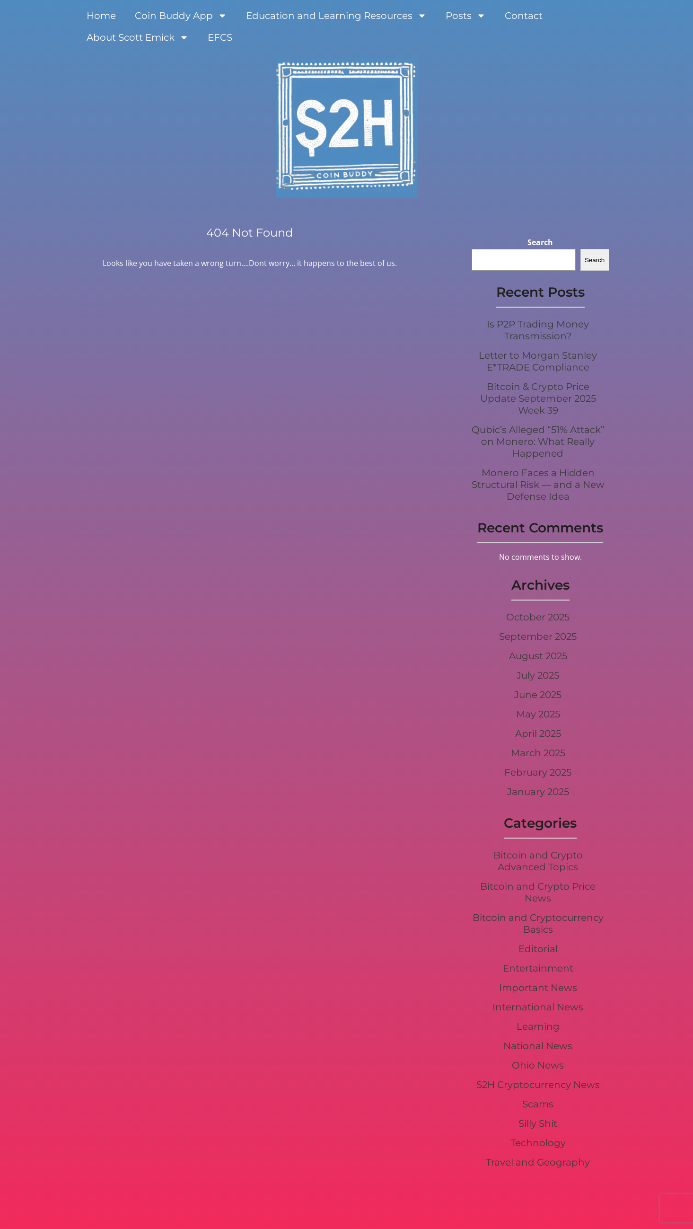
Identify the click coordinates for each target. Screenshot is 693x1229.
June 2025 (537, 694)
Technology (538, 1143)
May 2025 (538, 714)
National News (537, 1046)
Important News (538, 987)
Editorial (538, 949)
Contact (524, 15)
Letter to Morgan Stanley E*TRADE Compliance (538, 361)
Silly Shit (537, 1123)
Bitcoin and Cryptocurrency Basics (538, 923)
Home (101, 15)
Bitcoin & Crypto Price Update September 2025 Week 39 (538, 398)
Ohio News (538, 1065)
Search (540, 242)
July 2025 (538, 675)
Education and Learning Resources (336, 15)
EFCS (220, 37)
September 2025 (538, 636)
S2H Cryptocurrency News (538, 1084)
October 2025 (538, 617)
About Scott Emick (138, 37)
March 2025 (538, 753)
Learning (538, 1026)
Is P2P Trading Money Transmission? (538, 330)
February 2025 (537, 772)
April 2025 (538, 733)
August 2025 (538, 656)
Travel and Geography (538, 1162)
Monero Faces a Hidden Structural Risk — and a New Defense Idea (538, 484)
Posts (466, 15)
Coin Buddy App (181, 15)
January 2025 (538, 791)
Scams (537, 1104)
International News (537, 1007)
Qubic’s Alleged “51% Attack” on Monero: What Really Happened (538, 441)
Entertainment (538, 968)
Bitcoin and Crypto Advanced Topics (538, 861)
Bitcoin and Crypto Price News (538, 892)
